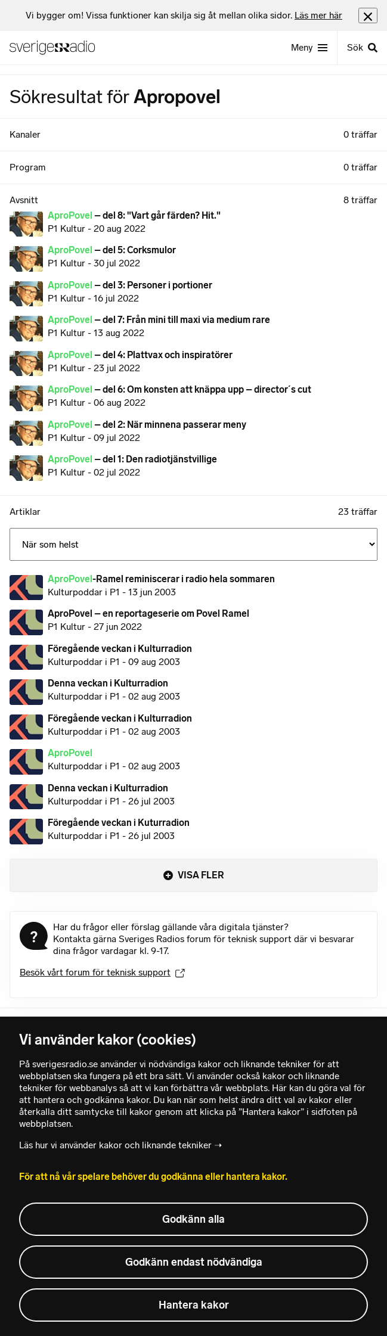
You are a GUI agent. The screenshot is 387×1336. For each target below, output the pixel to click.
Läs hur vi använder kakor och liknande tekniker (115, 1145)
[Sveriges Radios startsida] (57, 47)
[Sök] (362, 47)
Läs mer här (318, 15)
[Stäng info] (367, 15)
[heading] (184, 15)
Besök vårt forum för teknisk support (102, 972)
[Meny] (309, 47)
